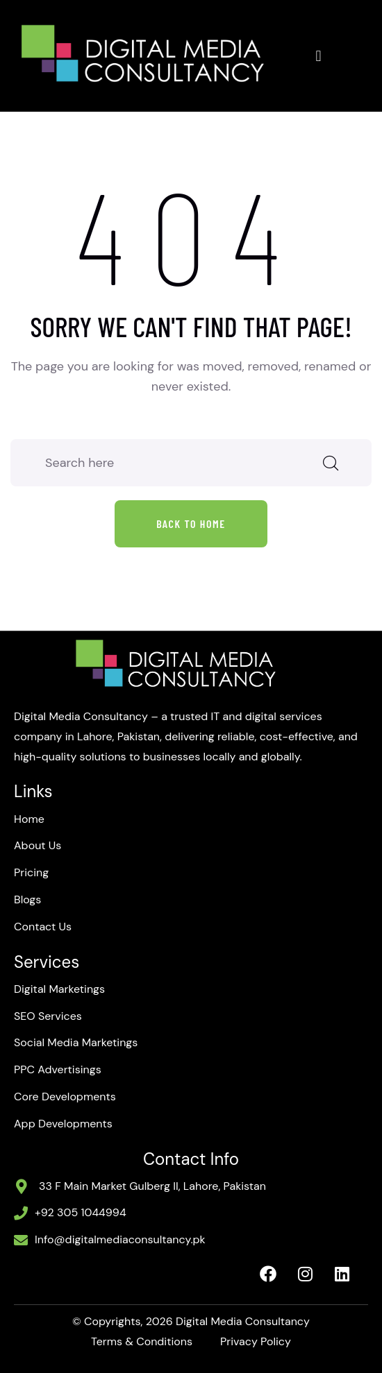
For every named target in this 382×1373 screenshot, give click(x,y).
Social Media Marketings (76, 1042)
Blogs (27, 899)
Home (29, 819)
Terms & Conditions (141, 1341)
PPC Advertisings (57, 1069)
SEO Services (48, 1016)
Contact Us (43, 926)
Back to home (191, 523)
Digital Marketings (59, 989)
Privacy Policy (255, 1341)
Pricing (31, 872)
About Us (37, 845)
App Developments (63, 1123)
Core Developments (65, 1096)
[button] (318, 55)
